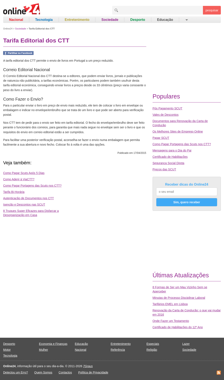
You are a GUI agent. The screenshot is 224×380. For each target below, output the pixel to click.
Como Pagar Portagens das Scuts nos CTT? (32, 185)
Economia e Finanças (53, 343)
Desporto (137, 19)
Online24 (7, 28)
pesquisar (211, 10)
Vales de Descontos (165, 114)
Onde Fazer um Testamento (171, 321)
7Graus (88, 366)
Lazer (186, 343)
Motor (7, 349)
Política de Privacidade (93, 372)
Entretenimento (77, 19)
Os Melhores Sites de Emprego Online (178, 131)
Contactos (65, 372)
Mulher (43, 349)
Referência (118, 349)
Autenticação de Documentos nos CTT (28, 198)
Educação (165, 19)
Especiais (152, 343)
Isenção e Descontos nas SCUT (24, 204)
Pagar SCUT (161, 138)
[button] (186, 20)
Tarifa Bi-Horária (13, 192)
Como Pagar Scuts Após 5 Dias (23, 173)
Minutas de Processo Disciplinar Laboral (179, 297)
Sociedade (109, 19)
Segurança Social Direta (168, 163)
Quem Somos (43, 372)
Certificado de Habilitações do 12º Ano (178, 327)
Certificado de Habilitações (170, 156)
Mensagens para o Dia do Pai (172, 150)
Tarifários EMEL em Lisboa (170, 304)
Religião (151, 349)
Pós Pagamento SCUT (167, 108)
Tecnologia (44, 19)
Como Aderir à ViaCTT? (18, 179)
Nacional (16, 19)
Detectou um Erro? (15, 372)
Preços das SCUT (164, 169)
